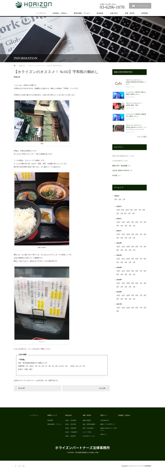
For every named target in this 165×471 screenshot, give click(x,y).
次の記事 (102, 388)
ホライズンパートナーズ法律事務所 (82, 447)
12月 (118, 210)
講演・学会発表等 (88, 428)
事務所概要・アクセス (82, 13)
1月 (124, 199)
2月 (119, 199)
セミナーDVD (87, 432)
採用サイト (103, 434)
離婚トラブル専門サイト (108, 424)
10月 (127, 210)
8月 (136, 210)
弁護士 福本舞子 (70, 436)
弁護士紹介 (114, 13)
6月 (144, 210)
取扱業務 (100, 13)
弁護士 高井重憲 (70, 420)
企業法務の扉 (104, 420)
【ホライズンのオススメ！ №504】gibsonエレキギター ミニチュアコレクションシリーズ (136, 127)
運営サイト (103, 415)
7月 (139, 210)
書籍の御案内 (87, 420)
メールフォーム (142, 6)
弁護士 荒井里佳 (70, 424)
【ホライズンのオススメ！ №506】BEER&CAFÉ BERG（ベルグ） (136, 82)
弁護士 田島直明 (70, 428)
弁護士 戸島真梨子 (71, 432)
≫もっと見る (142, 137)
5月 (117, 213)
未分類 (114, 175)
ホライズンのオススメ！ (121, 156)
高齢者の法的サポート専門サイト (108, 429)
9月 (131, 210)
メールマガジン (118, 161)
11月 (122, 210)
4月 (122, 213)
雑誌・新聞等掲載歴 (89, 424)
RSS (23, 465)
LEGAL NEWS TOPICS (120, 170)
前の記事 (21, 388)
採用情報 (144, 13)
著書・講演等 (130, 13)
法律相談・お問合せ (59, 13)
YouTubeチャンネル (89, 436)
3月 (115, 199)
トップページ (41, 13)
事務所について (52, 415)
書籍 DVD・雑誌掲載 (119, 166)
